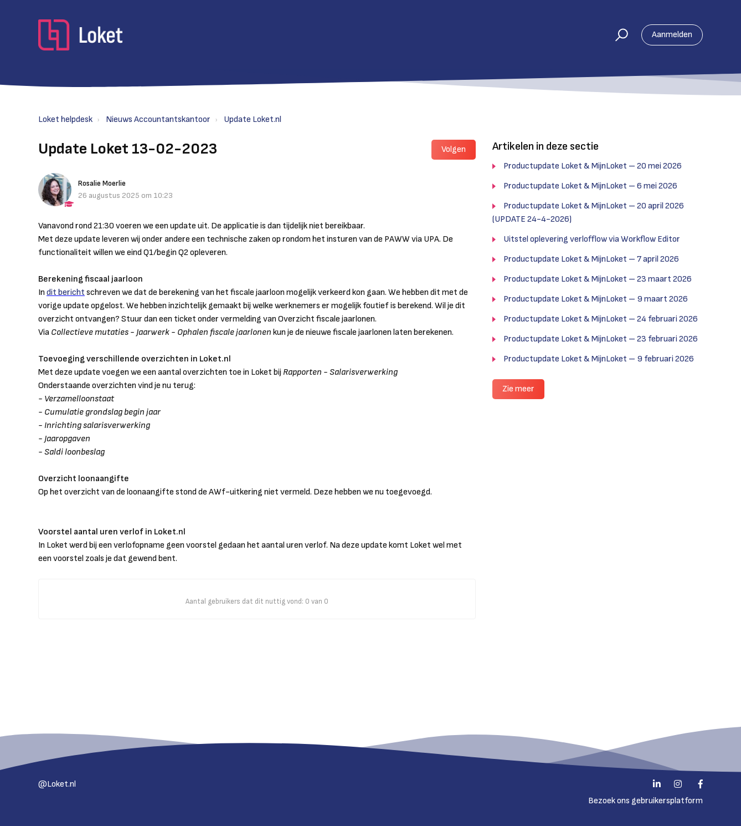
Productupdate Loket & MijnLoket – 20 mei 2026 (592, 166)
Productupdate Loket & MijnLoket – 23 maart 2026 (597, 279)
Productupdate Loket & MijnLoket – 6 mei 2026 (590, 186)
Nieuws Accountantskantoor (158, 119)
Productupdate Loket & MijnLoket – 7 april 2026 (591, 259)
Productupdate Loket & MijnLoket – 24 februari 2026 (600, 319)
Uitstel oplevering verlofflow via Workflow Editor (591, 239)
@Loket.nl (57, 784)
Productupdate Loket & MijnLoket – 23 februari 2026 (600, 339)
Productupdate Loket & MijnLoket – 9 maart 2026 (595, 299)
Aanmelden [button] (672, 34)
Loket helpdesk (65, 119)
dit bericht (66, 292)
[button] (616, 35)
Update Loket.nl (252, 119)
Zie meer (518, 389)
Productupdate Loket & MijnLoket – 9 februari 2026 (598, 359)
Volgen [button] (453, 149)
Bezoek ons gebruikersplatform (645, 801)
